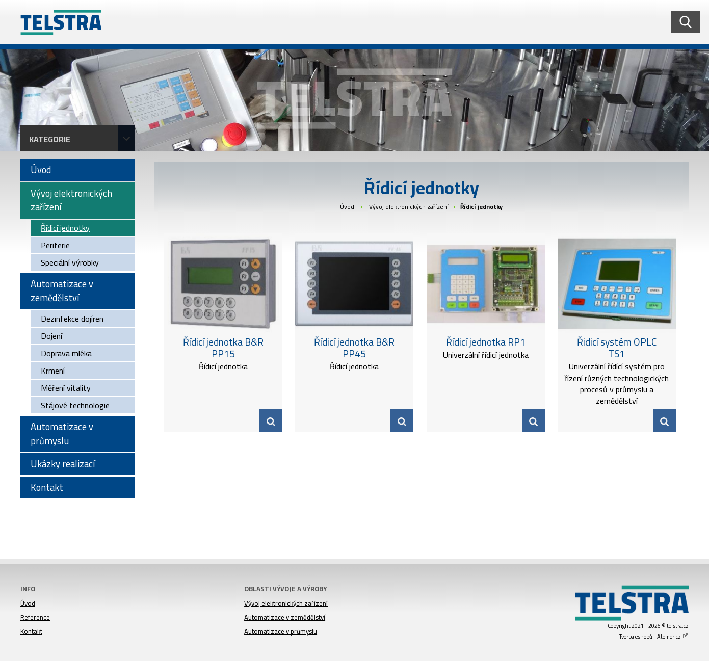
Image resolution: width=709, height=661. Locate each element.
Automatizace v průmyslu (280, 631)
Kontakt (31, 631)
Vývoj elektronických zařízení (409, 207)
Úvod (347, 207)
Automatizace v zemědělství (284, 617)
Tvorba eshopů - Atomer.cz (654, 636)
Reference (35, 617)
